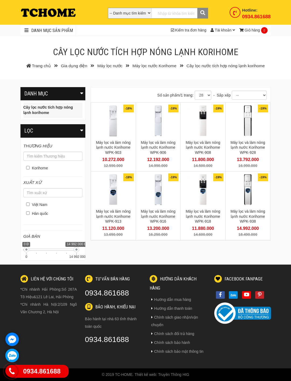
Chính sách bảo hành (170, 342)
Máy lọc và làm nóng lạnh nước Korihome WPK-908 (203, 147)
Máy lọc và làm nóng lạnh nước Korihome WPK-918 (203, 216)
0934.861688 (256, 16)
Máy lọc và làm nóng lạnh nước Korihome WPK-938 (247, 216)
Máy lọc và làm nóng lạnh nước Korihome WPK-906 (158, 147)
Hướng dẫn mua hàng (171, 299)
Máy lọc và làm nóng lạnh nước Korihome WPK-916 (158, 216)
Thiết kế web (145, 374)
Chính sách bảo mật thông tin (177, 351)
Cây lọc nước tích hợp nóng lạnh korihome (48, 110)
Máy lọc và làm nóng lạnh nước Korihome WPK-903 (113, 147)
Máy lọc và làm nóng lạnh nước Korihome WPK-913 (113, 216)
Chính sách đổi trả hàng (172, 334)
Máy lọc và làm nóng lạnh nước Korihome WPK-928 (247, 147)
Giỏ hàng (249, 30)
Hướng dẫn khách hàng (173, 283)
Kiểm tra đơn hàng (188, 30)
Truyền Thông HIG (173, 374)
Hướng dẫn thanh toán (171, 308)
